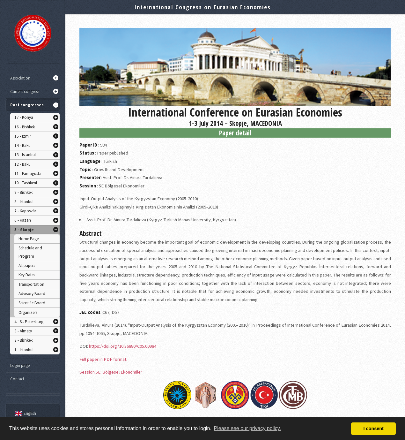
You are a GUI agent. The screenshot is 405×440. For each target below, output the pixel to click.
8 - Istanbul (23, 201)
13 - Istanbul (25, 154)
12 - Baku (22, 164)
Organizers (27, 312)
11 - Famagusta (27, 173)
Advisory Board (31, 293)
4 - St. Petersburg (28, 321)
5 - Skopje (24, 229)
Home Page (28, 238)
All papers (26, 265)
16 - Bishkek (24, 127)
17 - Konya (23, 117)
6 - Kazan (22, 220)
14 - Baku (22, 145)
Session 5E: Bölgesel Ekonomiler (110, 372)
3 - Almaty (23, 331)
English (24, 413)
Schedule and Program (30, 252)
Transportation (31, 284)
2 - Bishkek (23, 340)
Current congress (24, 91)
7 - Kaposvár (25, 211)
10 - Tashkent (25, 183)
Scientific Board (31, 303)
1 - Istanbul (23, 350)
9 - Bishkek (23, 192)
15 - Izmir (22, 136)
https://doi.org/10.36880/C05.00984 (122, 346)
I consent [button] (374, 428)
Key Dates (26, 274)
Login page (20, 365)
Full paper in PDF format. (103, 359)
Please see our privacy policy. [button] (247, 428)
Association (20, 78)
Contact (17, 379)
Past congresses (27, 105)
